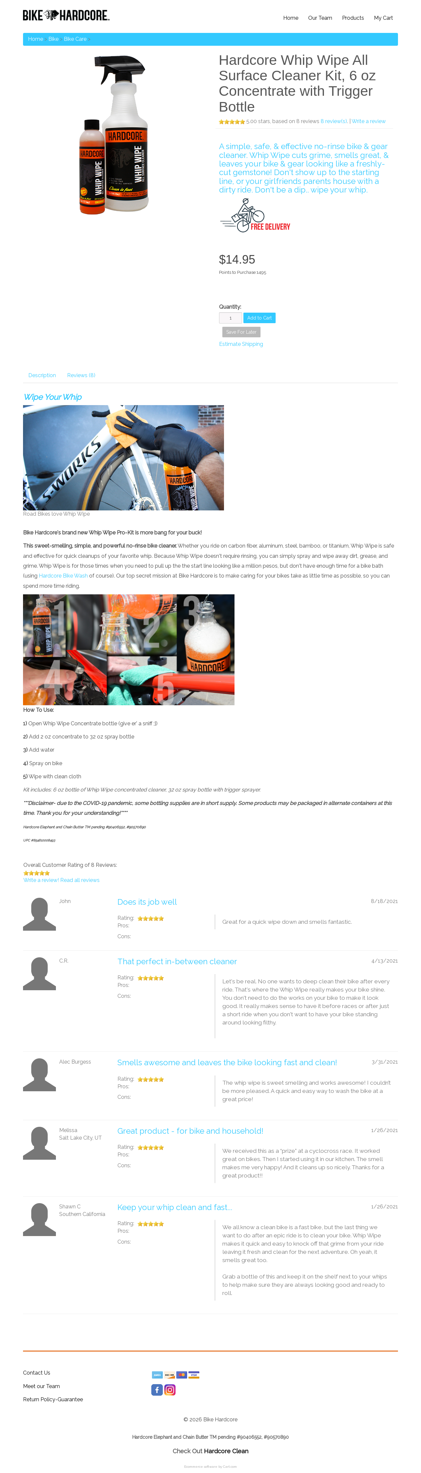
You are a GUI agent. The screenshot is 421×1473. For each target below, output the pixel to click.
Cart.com (230, 1466)
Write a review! (41, 880)
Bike (53, 39)
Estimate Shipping (241, 344)
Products (353, 18)
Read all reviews (80, 880)
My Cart (383, 18)
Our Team (320, 18)
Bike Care (75, 39)
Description (42, 375)
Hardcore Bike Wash (63, 576)
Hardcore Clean (226, 1451)
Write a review (369, 121)
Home (290, 18)
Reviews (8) (81, 375)
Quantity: (230, 307)
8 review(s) (334, 121)
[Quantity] (230, 317)
